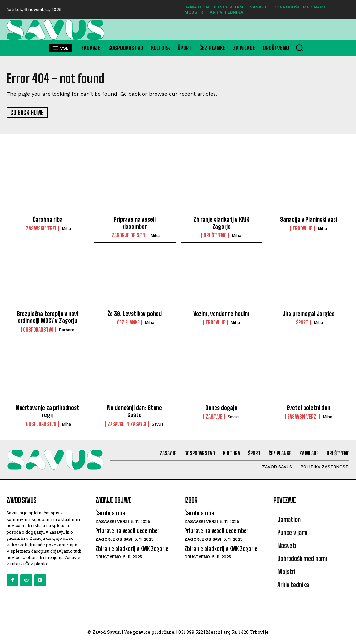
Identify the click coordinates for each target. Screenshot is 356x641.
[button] (299, 47)
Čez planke (128, 322)
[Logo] (44, 29)
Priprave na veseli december (135, 222)
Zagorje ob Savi (128, 235)
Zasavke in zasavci (127, 423)
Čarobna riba (48, 219)
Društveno (215, 235)
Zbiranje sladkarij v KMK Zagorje (221, 222)
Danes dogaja (221, 407)
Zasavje (214, 416)
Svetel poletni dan (308, 407)
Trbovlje (302, 228)
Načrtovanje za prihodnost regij (47, 411)
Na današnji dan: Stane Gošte (134, 411)
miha (66, 228)
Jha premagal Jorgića (308, 313)
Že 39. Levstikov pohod (135, 313)
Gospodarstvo (38, 329)
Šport (302, 322)
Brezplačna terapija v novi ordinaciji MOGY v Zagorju (47, 317)
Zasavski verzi (41, 228)
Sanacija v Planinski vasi (308, 219)
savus (158, 423)
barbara (66, 329)
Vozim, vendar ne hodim (221, 313)
